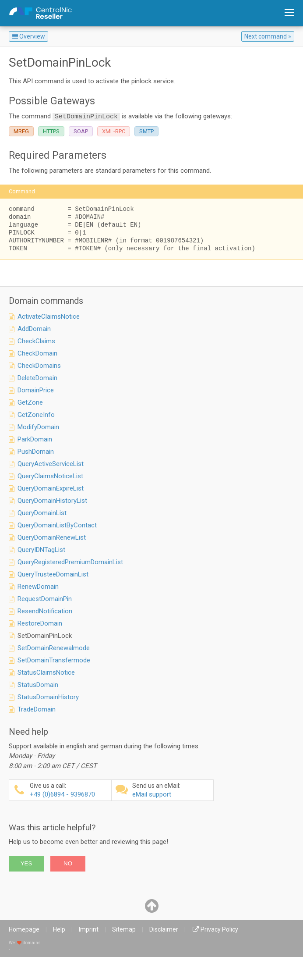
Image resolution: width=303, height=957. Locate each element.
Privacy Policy (219, 929)
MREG (21, 131)
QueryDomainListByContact (57, 525)
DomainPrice (36, 390)
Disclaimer (163, 929)
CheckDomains (39, 366)
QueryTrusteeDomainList (53, 574)
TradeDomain (37, 709)
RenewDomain (38, 587)
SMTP (146, 131)
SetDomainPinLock (45, 636)
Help (59, 929)
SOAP (81, 131)
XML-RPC (113, 131)
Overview (28, 36)
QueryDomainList (42, 513)
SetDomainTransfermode (54, 660)
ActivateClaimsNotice (49, 316)
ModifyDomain (38, 427)
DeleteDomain (37, 378)
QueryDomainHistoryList (52, 501)
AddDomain (34, 329)
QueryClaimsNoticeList (50, 476)
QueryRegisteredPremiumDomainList (70, 562)
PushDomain (36, 451)
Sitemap (124, 929)
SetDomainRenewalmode (54, 648)
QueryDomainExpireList (51, 488)
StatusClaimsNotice (46, 672)
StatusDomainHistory (48, 697)
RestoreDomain (40, 623)
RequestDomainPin (45, 599)
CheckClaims (36, 341)
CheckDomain (37, 353)
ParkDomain (35, 439)
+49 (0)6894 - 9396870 (69, 790)
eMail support (171, 790)
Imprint (89, 929)
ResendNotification (45, 611)
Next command (265, 36)
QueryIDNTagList (41, 550)
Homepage (24, 929)
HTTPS (51, 131)
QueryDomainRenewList (52, 537)
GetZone (30, 402)
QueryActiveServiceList (51, 464)
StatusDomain (38, 685)
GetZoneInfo (36, 415)
